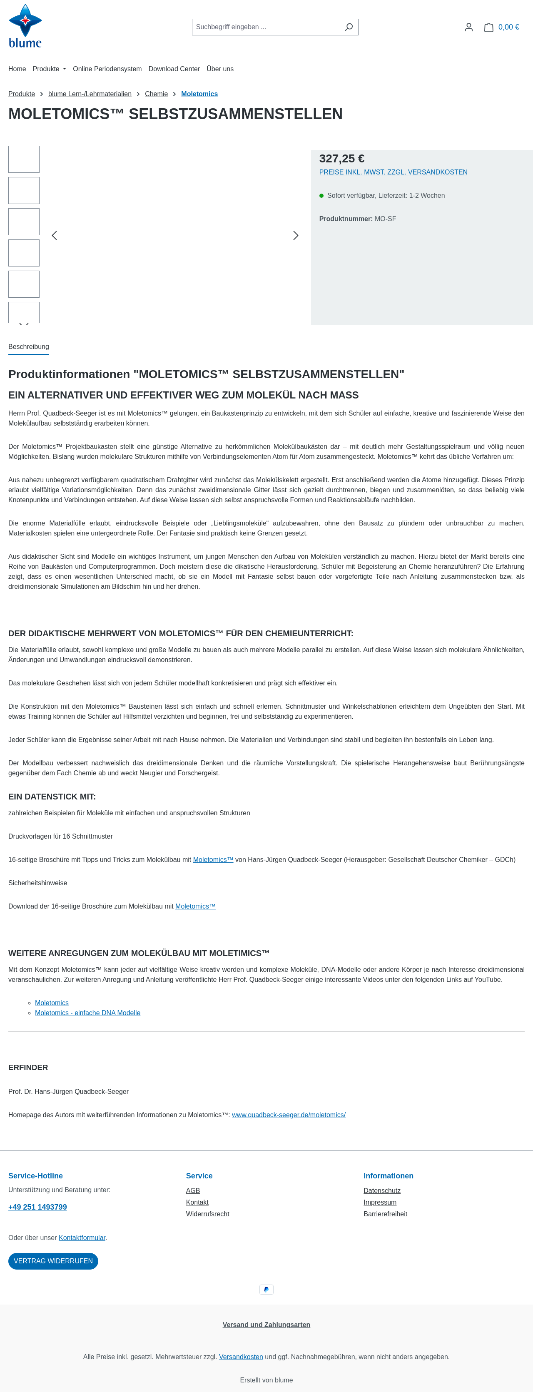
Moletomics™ (213, 859)
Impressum (380, 1202)
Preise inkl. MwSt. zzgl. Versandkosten (393, 172)
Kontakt (197, 1202)
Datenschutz (382, 1190)
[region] (155, 235)
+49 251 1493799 (37, 1207)
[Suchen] (349, 27)
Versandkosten (241, 1356)
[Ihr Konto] (469, 27)
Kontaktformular (82, 1237)
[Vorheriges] (54, 235)
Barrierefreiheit (385, 1214)
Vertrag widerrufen (53, 1261)
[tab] (28, 347)
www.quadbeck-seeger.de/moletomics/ (289, 1114)
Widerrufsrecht (207, 1214)
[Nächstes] (296, 235)
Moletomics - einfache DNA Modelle (87, 1012)
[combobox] (265, 27)
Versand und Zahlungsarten (267, 1324)
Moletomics (52, 1002)
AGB (193, 1190)
